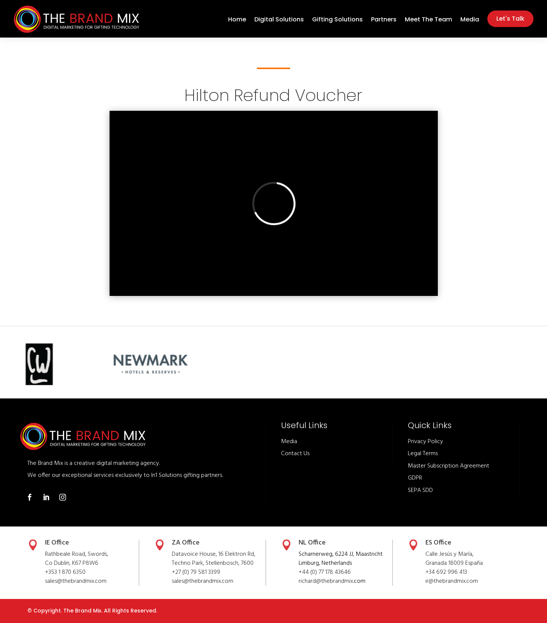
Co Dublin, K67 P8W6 (71, 563)
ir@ (429, 581)
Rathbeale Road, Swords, (76, 554)
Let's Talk (510, 18)
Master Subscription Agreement (448, 466)
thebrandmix (205, 581)
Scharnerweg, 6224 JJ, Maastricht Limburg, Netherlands (341, 558)
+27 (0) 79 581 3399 (196, 572)
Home (237, 20)
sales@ (180, 581)
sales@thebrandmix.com (76, 581)
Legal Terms (423, 454)
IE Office (57, 542)
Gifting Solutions (337, 20)
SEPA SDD (420, 490)
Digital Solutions (279, 20)
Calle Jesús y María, (449, 554)
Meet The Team (428, 20)
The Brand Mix (82, 610)
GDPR (415, 478)
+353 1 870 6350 (65, 572)
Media (469, 20)
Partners (384, 20)
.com (227, 581)
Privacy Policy (425, 442)
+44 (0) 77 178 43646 (325, 572)
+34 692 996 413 (446, 572)
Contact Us (295, 454)
